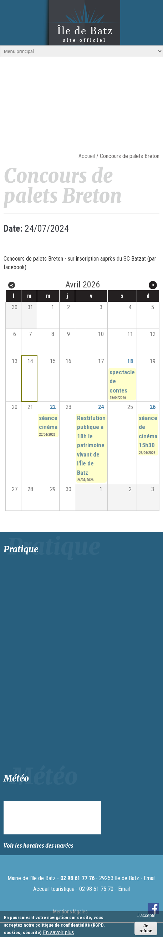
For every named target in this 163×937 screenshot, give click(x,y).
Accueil (86, 156)
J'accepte (146, 915)
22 (53, 407)
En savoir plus (58, 932)
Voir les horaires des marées (38, 845)
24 (101, 407)
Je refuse (145, 928)
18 (130, 361)
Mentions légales (70, 911)
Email (150, 878)
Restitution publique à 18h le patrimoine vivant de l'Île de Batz (91, 445)
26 (153, 407)
